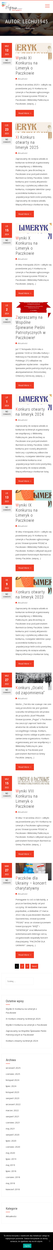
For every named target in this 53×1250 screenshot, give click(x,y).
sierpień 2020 (12, 1134)
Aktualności (22, 79)
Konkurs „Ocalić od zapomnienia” (30, 690)
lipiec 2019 (11, 1159)
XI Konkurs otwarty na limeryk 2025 (27, 142)
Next (34, 966)
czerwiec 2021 (13, 1122)
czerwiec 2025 (13, 1073)
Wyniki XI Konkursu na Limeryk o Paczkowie (27, 65)
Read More (24, 113)
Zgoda (27, 1246)
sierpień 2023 (12, 1098)
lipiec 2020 (11, 1140)
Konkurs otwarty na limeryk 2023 (30, 594)
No (7, 61)
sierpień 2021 (12, 1116)
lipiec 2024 (11, 1086)
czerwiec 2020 (13, 1146)
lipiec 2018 (11, 1171)
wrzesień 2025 (13, 1067)
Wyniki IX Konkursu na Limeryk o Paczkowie (27, 513)
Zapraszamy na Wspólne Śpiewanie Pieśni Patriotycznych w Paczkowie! (31, 327)
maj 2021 (10, 1128)
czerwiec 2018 (13, 1177)
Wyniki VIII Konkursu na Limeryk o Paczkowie (27, 799)
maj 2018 (10, 1183)
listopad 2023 (12, 1092)
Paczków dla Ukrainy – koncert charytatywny (31, 883)
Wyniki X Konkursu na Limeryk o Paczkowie (27, 246)
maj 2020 (10, 1152)
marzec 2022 (12, 1110)
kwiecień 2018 (13, 1189)
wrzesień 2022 (13, 1104)
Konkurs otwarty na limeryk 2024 (30, 412)
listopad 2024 (12, 1080)
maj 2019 (10, 1165)
